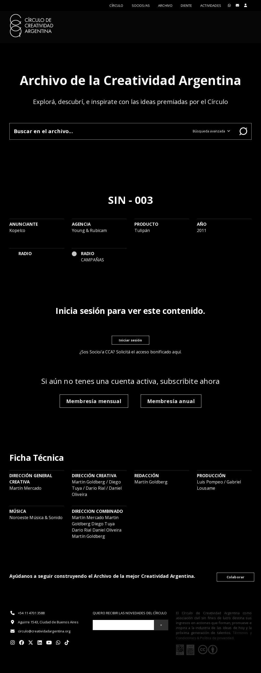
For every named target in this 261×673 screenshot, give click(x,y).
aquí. (177, 352)
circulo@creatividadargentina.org (39, 631)
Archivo (165, 5)
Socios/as (141, 5)
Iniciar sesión (130, 340)
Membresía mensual (94, 401)
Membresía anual (171, 401)
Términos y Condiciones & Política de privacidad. (214, 635)
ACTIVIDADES (210, 5)
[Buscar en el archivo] (99, 131)
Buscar (243, 131)
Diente (186, 5)
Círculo (116, 5)
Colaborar (235, 577)
